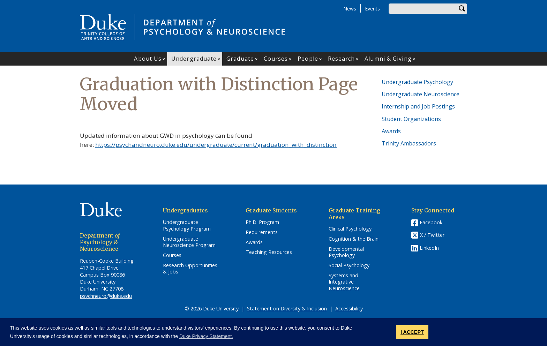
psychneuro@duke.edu (106, 296)
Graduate (240, 58)
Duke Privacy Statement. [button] (206, 336)
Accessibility (349, 308)
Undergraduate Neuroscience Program (189, 242)
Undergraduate (194, 58)
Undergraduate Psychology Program (187, 225)
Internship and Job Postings (418, 106)
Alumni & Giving (388, 58)
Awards (391, 131)
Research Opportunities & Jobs (190, 268)
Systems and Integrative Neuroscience (344, 282)
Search (462, 8)
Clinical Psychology (350, 229)
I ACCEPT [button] (412, 332)
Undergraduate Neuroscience (420, 94)
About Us (148, 58)
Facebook (431, 222)
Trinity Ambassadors (409, 143)
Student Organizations (411, 119)
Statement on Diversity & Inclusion (287, 308)
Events (372, 8)
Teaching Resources (269, 252)
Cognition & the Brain (354, 239)
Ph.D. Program (262, 222)
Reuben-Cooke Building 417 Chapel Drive (107, 264)
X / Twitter (432, 235)
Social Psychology (349, 265)
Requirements (262, 232)
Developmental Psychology (346, 252)
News (349, 8)
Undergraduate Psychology (417, 82)
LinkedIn (429, 248)
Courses (276, 58)
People (308, 58)
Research (341, 58)
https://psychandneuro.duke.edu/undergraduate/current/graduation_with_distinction (216, 145)
